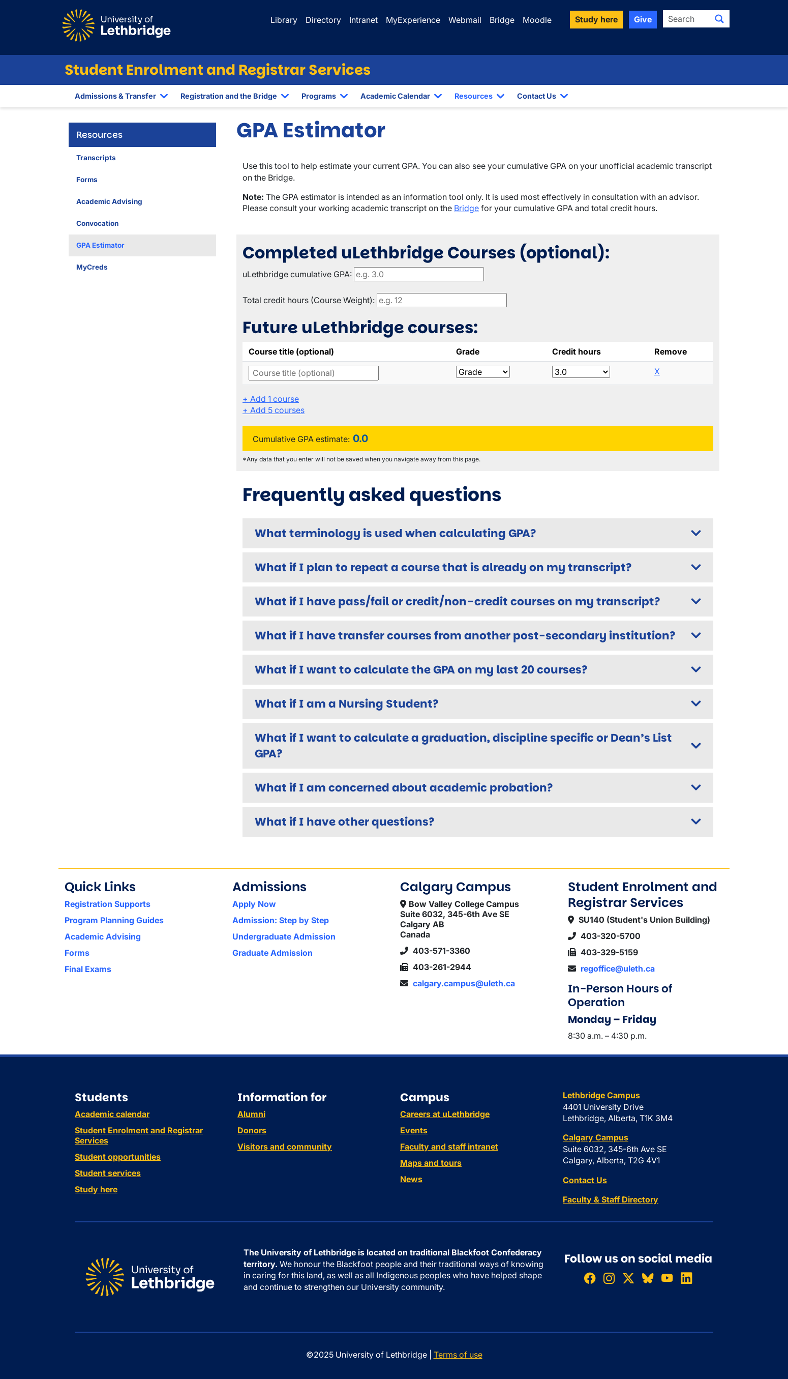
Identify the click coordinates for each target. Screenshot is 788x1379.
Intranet (363, 20)
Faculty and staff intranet (449, 1146)
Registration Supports (107, 904)
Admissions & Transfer (115, 96)
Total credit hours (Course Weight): (309, 300)
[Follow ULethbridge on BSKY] (648, 1278)
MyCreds (92, 267)
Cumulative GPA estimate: (301, 439)
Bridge (502, 20)
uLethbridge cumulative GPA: (297, 274)
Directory (323, 20)
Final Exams (88, 969)
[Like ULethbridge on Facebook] (590, 1278)
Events (414, 1130)
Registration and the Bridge (228, 96)
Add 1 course (271, 399)
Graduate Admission (272, 953)
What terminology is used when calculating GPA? (395, 533)
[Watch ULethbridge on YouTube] (667, 1278)
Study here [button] (596, 19)
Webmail (464, 20)
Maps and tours (431, 1163)
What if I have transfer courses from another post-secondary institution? (465, 635)
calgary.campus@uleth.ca (464, 983)
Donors (251, 1130)
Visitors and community (284, 1146)
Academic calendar (112, 1114)
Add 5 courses (274, 410)
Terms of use (458, 1354)
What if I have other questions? (344, 822)
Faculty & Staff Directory (610, 1199)
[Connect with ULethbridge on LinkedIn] (686, 1278)
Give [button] (643, 19)
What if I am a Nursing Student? (346, 704)
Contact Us (536, 96)
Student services (108, 1173)
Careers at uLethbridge (445, 1114)
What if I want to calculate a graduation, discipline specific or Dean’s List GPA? (463, 745)
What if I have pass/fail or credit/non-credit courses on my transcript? (457, 601)
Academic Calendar (395, 96)
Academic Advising (109, 201)
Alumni (251, 1114)
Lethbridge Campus (601, 1095)
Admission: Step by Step (280, 920)
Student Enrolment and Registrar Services (218, 70)
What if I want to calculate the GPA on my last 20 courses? (421, 670)
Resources (473, 96)
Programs (318, 96)
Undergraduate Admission (284, 936)
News (411, 1179)
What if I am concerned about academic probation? (404, 788)
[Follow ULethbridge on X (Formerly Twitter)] (628, 1278)
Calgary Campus (595, 1137)
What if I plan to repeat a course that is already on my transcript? (443, 567)
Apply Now (254, 904)
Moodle (537, 20)
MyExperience (413, 20)
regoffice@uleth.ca (618, 968)
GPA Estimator (100, 245)
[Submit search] (719, 18)
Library (283, 20)
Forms (87, 179)
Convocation (97, 223)
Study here (96, 1189)
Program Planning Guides (114, 920)
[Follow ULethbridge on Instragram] (609, 1278)
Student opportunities (118, 1157)
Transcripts (96, 158)
